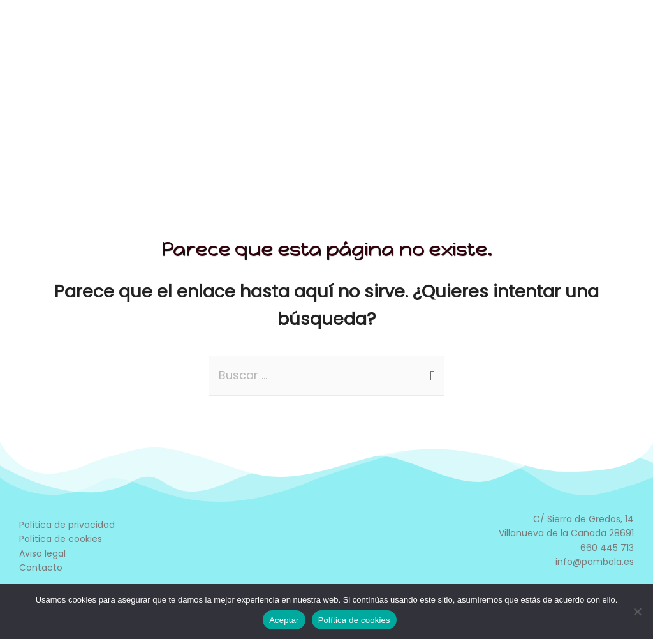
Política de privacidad (67, 524)
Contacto (40, 567)
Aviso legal (42, 553)
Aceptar (284, 620)
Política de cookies (60, 538)
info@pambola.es (594, 561)
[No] (637, 611)
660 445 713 (607, 547)
